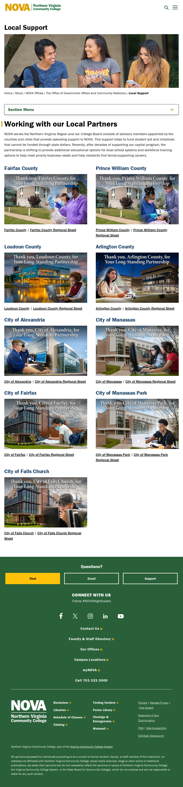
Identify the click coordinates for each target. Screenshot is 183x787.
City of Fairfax (14, 454)
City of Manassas (109, 381)
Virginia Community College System (91, 746)
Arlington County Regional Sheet (149, 308)
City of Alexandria (17, 381)
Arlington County (108, 308)
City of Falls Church (19, 533)
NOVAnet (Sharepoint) (151, 735)
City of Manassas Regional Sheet (150, 381)
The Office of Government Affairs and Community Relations (86, 93)
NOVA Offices (34, 93)
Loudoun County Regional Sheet (57, 308)
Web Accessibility (156, 728)
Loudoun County (16, 308)
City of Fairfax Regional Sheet (51, 454)
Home (8, 93)
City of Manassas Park (113, 454)
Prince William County (113, 230)
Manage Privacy (159, 702)
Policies (142, 702)
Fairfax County (15, 230)
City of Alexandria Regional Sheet (60, 381)
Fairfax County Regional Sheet (53, 230)
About (19, 93)
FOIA (141, 728)
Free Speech (146, 707)
